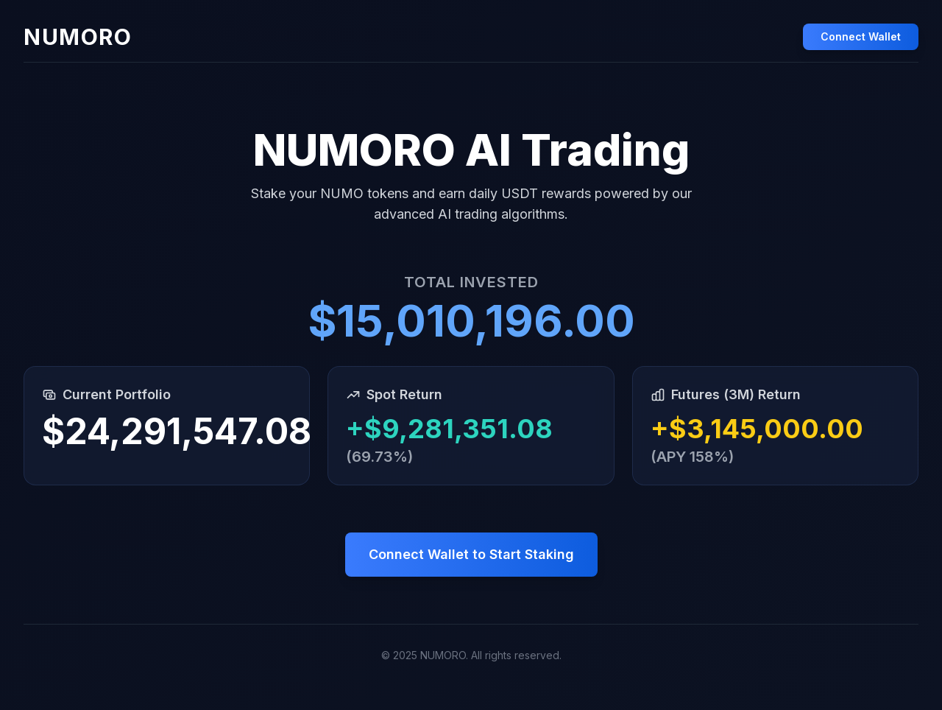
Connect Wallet (861, 36)
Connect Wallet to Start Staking (471, 554)
